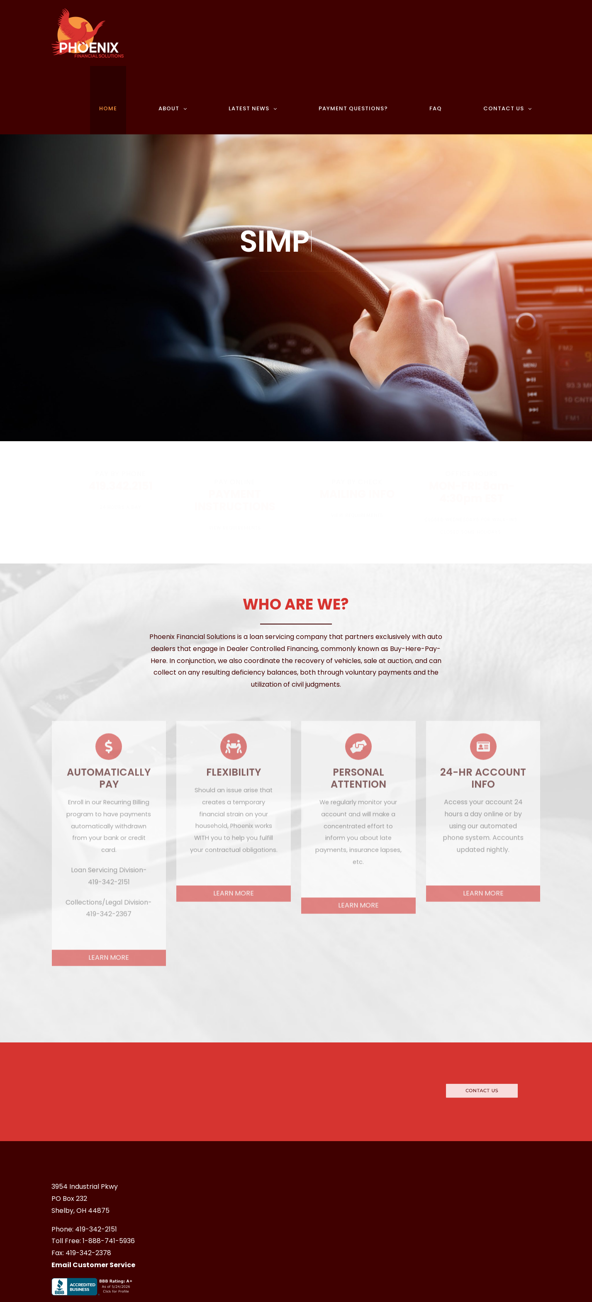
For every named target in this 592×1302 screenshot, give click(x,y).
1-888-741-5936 (109, 1241)
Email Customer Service (93, 1265)
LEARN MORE (108, 953)
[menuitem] (119, 100)
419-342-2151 (96, 1229)
